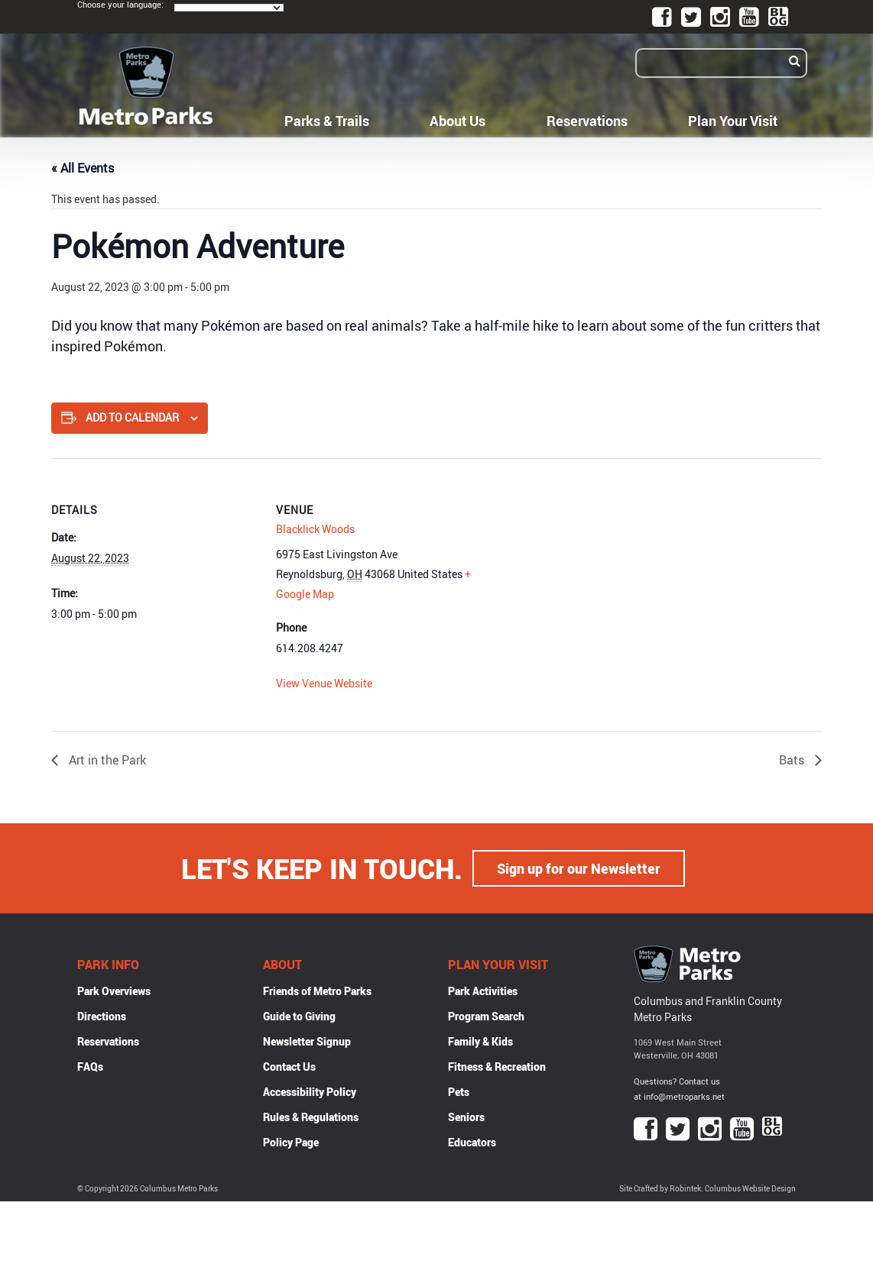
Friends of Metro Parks (317, 991)
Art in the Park (106, 760)
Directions (101, 1016)
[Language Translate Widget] (229, 7)
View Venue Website (324, 683)
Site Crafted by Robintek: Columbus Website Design (707, 1189)
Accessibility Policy (309, 1091)
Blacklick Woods (315, 529)
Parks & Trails (326, 121)
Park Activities (483, 991)
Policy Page (291, 1142)
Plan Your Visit (732, 121)
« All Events (82, 168)
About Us (457, 121)
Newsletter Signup (307, 1041)
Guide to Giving (299, 1016)
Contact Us (289, 1066)
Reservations (587, 121)
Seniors (466, 1117)
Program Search (486, 1016)
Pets (458, 1091)
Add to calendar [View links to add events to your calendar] (132, 417)
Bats (793, 760)
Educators (472, 1142)
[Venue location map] (582, 564)
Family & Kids (480, 1041)
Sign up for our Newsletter (578, 868)
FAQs (90, 1066)
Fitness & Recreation (497, 1066)
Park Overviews (114, 991)
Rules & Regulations (311, 1117)
